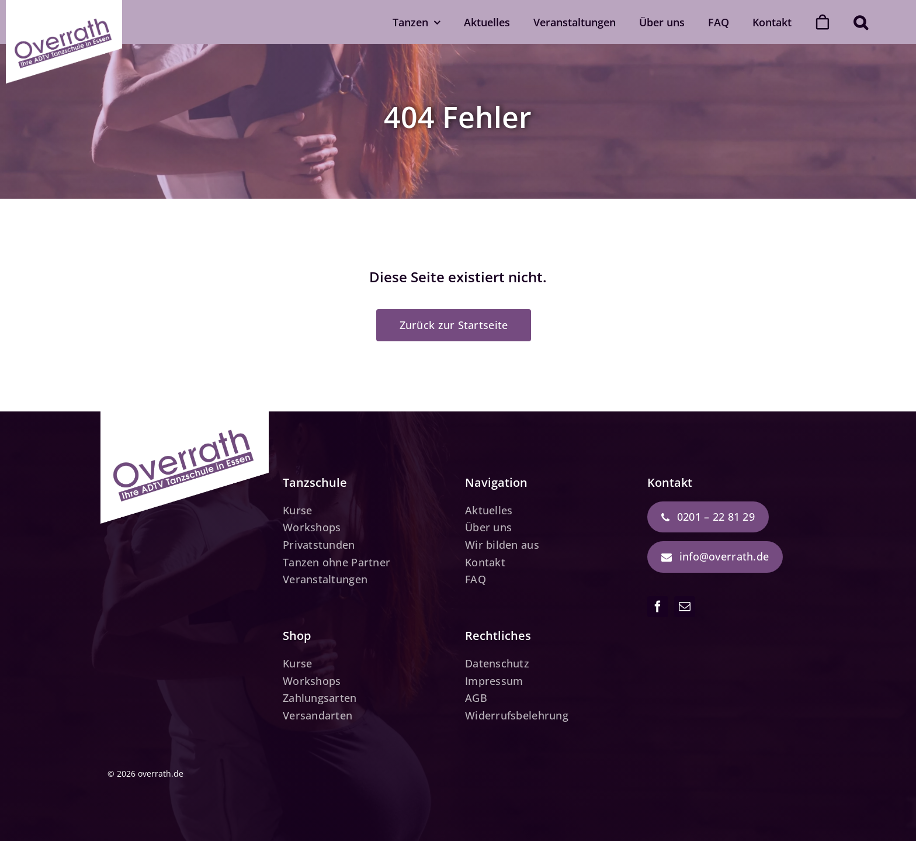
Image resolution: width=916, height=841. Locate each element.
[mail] (684, 606)
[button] (860, 22)
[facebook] (657, 606)
